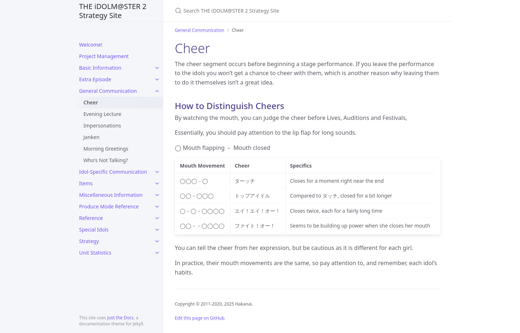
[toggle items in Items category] (157, 183)
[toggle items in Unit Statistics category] (157, 253)
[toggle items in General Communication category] (157, 91)
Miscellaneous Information (111, 194)
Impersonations (102, 125)
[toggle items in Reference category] (157, 218)
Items (86, 183)
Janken (91, 137)
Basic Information (100, 67)
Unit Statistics (95, 252)
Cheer (90, 102)
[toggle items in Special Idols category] (157, 229)
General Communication (108, 90)
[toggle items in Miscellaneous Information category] (157, 195)
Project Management (104, 56)
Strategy (89, 241)
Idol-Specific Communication (113, 171)
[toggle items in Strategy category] (157, 241)
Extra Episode (95, 79)
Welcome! (90, 44)
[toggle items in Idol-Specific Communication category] (157, 172)
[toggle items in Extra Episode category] (157, 79)
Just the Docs (120, 318)
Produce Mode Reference (109, 206)
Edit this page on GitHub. (200, 318)
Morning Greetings (105, 148)
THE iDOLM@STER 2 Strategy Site (113, 10)
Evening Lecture (102, 114)
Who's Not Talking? (105, 160)
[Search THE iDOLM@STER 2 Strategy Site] (260, 10)
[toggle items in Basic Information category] (157, 68)
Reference (91, 218)
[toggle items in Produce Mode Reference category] (157, 206)
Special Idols (94, 229)
